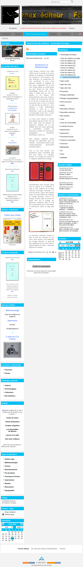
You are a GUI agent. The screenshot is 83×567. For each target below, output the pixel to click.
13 (60, 255)
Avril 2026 (69, 242)
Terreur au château (67, 68)
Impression (64, 133)
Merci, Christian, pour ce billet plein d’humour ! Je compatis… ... (69, 230)
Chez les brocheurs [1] (71, 77)
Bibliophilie (64, 147)
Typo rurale (64, 81)
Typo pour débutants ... (66, 184)
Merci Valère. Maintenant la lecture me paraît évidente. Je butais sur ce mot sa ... (69, 201)
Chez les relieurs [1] (68, 72)
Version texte (9, 514)
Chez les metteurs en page (70, 58)
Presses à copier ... (65, 174)
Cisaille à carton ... (65, 189)
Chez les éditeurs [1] (68, 75)
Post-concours (65, 102)
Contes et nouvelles (67, 140)
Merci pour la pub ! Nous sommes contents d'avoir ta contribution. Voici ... (68, 215)
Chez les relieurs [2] (68, 70)
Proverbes (63, 91)
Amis (61, 154)
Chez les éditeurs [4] (68, 61)
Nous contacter (10, 512)
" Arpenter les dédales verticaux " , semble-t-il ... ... (68, 208)
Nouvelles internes (67, 109)
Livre (61, 119)
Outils (62, 105)
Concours (63, 144)
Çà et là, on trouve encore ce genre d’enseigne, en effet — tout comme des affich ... (68, 223)
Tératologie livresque (67, 55)
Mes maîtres (64, 116)
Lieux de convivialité (67, 123)
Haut (41, 559)
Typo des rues (65, 84)
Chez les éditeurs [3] (68, 63)
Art (61, 150)
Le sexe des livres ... (66, 170)
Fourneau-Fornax (66, 137)
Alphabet (63, 157)
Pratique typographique (68, 98)
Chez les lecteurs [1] (68, 65)
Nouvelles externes (67, 112)
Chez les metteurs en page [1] (12, 315)
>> (77, 245)
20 (60, 257)
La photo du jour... (66, 126)
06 (60, 253)
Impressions (64, 130)
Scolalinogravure (12, 329)
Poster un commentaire (41, 266)
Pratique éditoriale (66, 95)
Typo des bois (65, 88)
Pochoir (12, 325)
